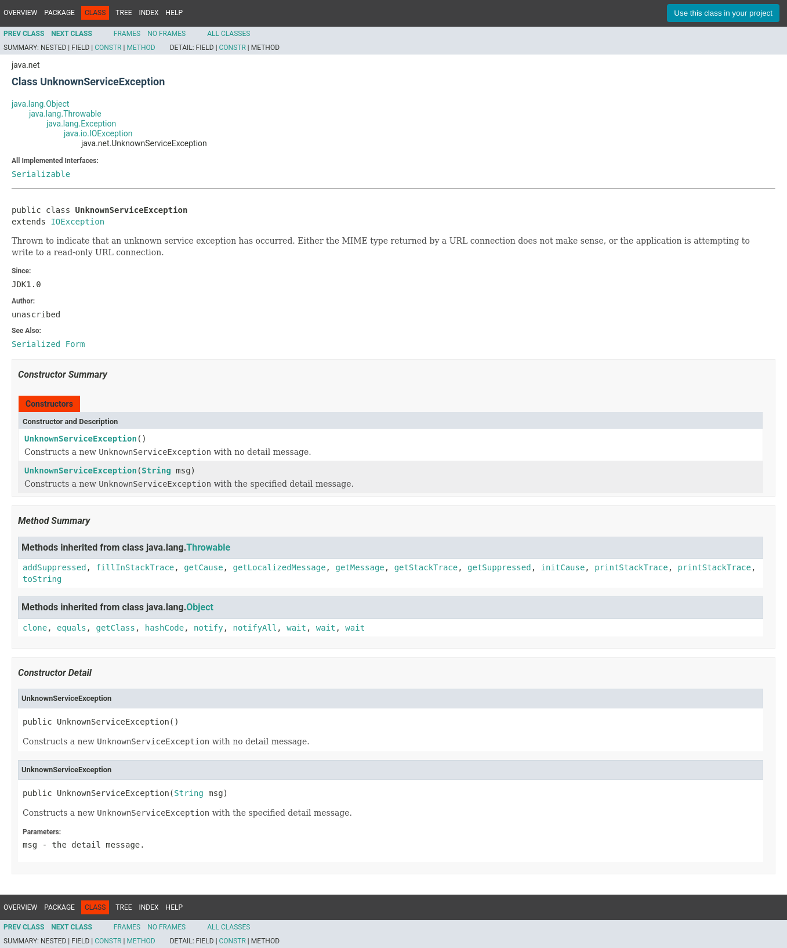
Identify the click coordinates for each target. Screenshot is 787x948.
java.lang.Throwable (65, 113)
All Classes (228, 34)
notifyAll (255, 627)
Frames (127, 34)
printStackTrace (631, 567)
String (156, 470)
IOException (77, 221)
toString (42, 579)
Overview (20, 13)
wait (296, 627)
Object (199, 607)
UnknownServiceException (80, 438)
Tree (123, 13)
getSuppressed (499, 567)
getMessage (359, 567)
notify (208, 627)
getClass (115, 627)
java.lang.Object (40, 103)
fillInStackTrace (135, 567)
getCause (203, 567)
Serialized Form (48, 344)
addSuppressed (54, 567)
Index (149, 13)
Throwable (208, 547)
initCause (563, 567)
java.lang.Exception (81, 123)
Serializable (41, 174)
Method (140, 48)
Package (59, 13)
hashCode (164, 627)
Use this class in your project (723, 13)
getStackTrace (426, 567)
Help (174, 13)
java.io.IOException (98, 133)
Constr (108, 48)
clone (35, 627)
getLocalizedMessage (279, 567)
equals (71, 627)
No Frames (166, 34)
